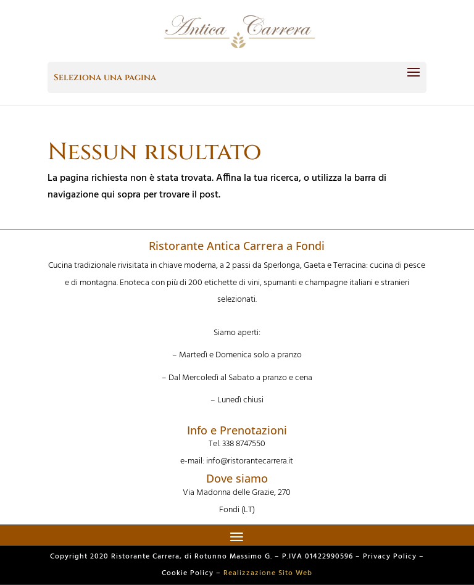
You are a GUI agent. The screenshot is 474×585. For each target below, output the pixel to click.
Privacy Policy (390, 556)
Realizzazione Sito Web (267, 573)
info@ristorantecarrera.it (249, 461)
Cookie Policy (188, 573)
